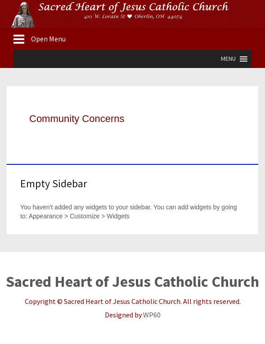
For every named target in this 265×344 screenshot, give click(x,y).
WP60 (152, 314)
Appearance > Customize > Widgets (79, 216)
